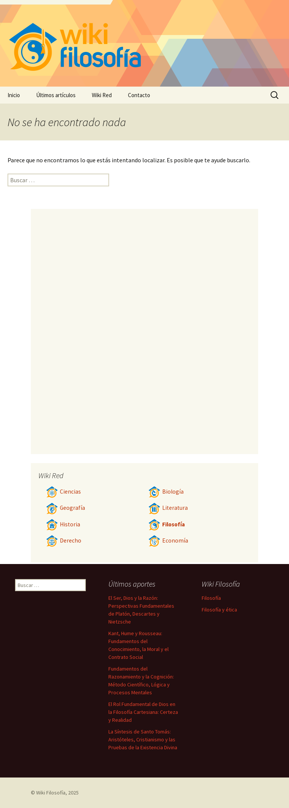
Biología (166, 491)
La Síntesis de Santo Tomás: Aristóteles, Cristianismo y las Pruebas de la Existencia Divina (142, 739)
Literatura (168, 507)
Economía (168, 540)
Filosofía (166, 524)
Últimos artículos (56, 95)
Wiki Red (102, 95)
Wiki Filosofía (50, 792)
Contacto (139, 95)
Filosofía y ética (219, 609)
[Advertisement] (144, 331)
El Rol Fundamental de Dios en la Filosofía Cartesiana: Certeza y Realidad (143, 712)
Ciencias (63, 491)
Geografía (65, 507)
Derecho (63, 540)
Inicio (14, 95)
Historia (63, 524)
